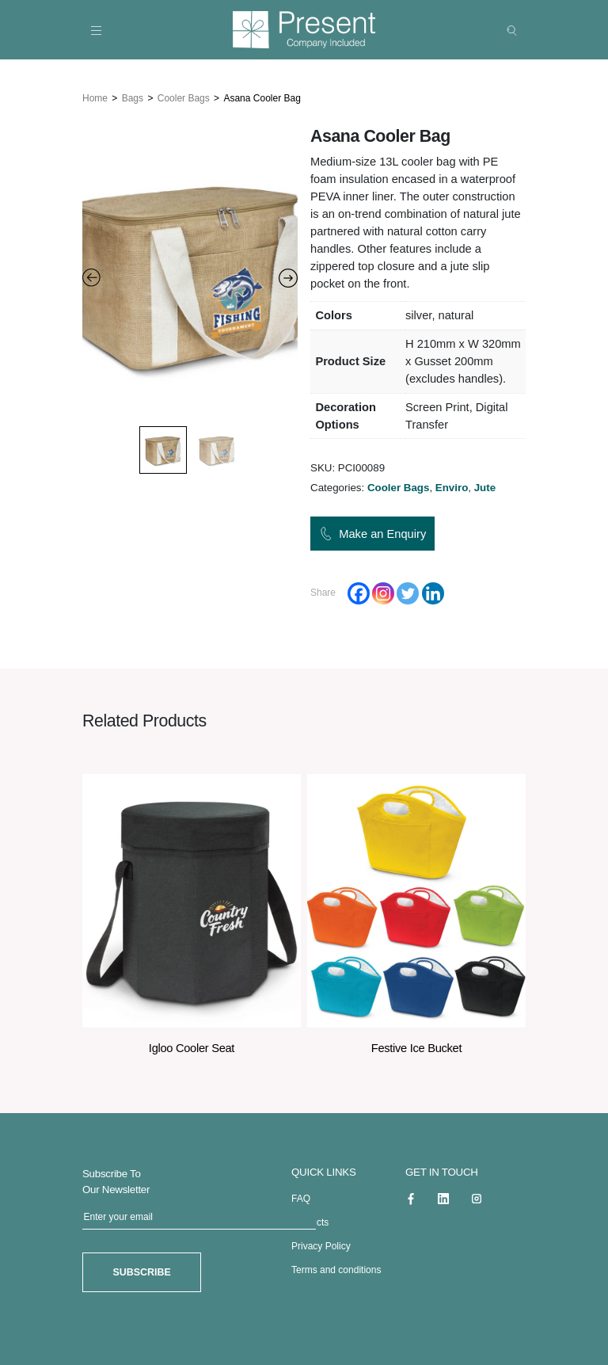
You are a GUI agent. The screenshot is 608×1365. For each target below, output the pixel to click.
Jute (485, 487)
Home (95, 97)
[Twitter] (408, 592)
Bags (132, 97)
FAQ (300, 1197)
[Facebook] (359, 592)
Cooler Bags (184, 97)
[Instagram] (383, 592)
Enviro (451, 487)
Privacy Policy (321, 1245)
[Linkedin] (433, 592)
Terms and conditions (336, 1269)
